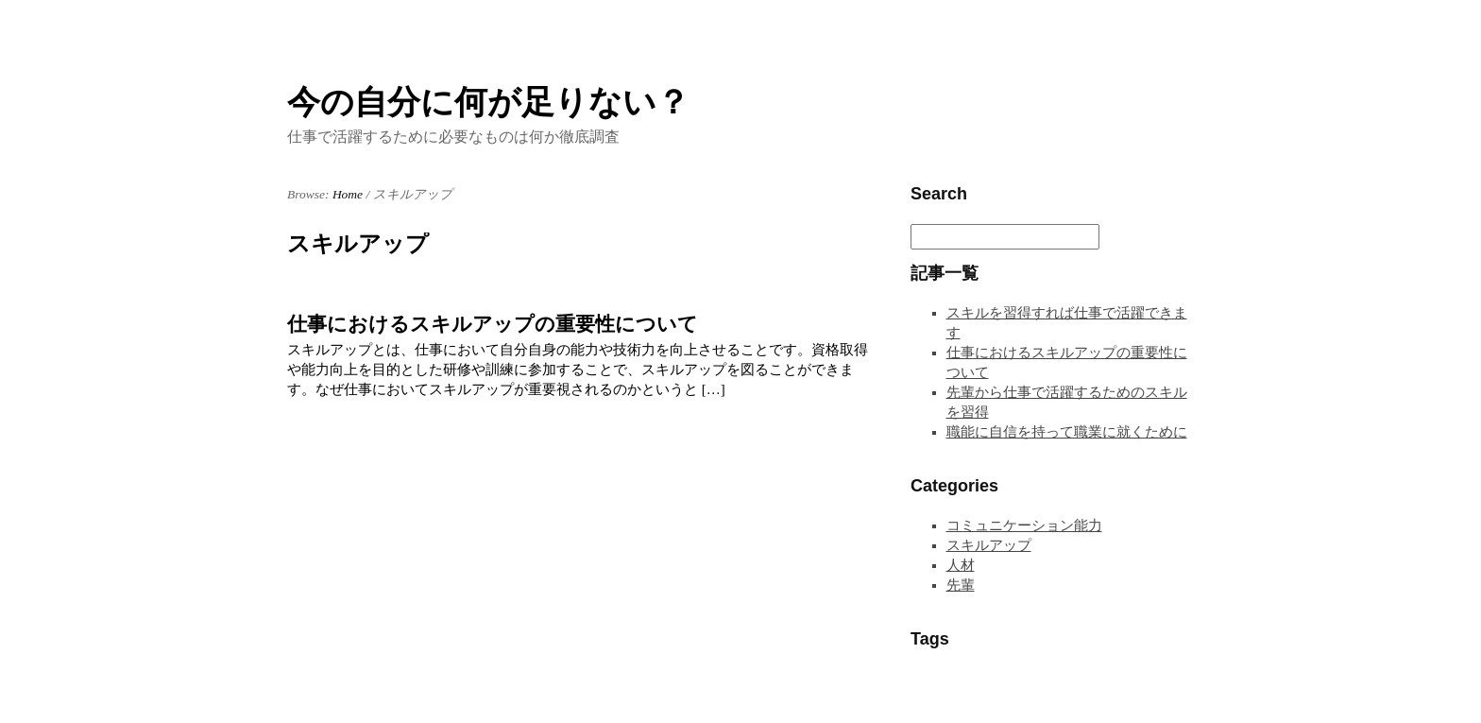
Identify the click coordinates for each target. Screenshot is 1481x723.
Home (347, 194)
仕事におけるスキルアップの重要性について (492, 324)
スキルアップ (988, 545)
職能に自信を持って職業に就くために (1066, 431)
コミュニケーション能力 (1024, 525)
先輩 (960, 585)
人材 (960, 565)
